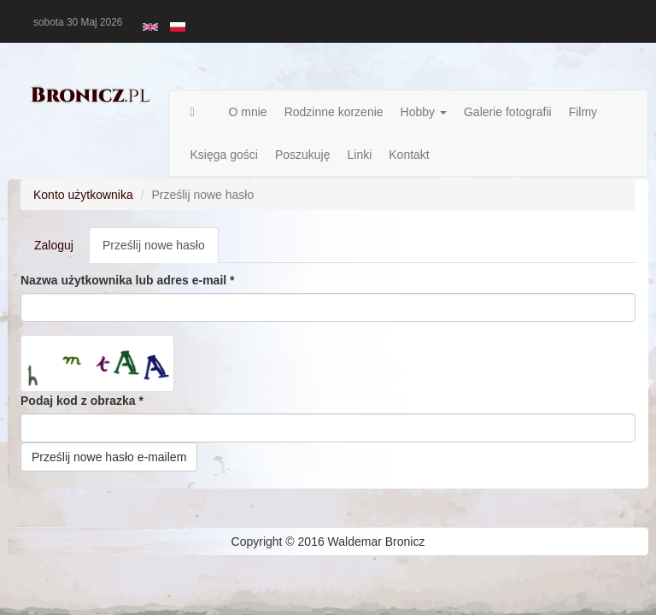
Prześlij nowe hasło (160, 250)
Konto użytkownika (83, 195)
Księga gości (224, 154)
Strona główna (201, 112)
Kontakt (409, 154)
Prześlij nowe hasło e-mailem (109, 457)
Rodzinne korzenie (334, 112)
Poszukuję (303, 154)
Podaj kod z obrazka (82, 400)
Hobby (424, 112)
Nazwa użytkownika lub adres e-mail (127, 280)
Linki (359, 154)
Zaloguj (53, 245)
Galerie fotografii (508, 112)
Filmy (583, 112)
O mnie (248, 112)
